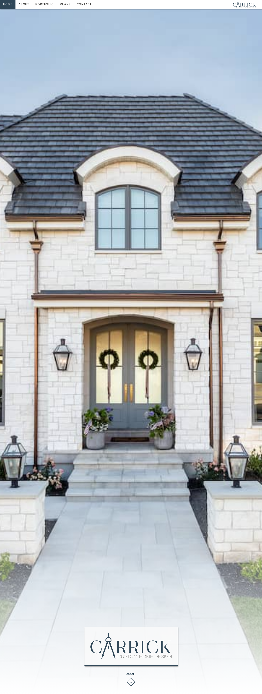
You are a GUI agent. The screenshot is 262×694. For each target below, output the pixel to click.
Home (7, 4)
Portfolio (44, 4)
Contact (84, 4)
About (23, 4)
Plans (65, 4)
